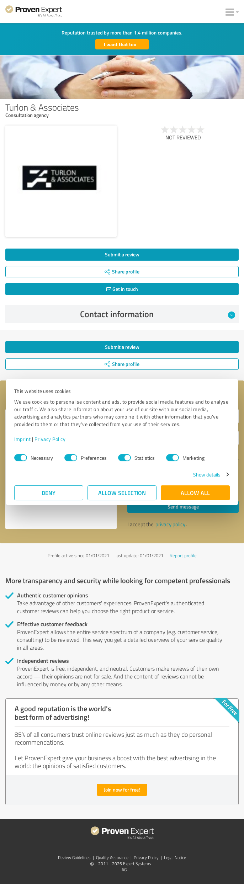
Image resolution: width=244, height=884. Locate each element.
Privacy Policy (50, 439)
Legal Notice (175, 857)
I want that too (120, 44)
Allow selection (122, 493)
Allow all (195, 493)
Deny (49, 493)
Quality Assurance (112, 857)
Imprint (22, 439)
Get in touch (122, 289)
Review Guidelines (74, 857)
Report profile (183, 555)
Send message (183, 506)
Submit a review (122, 254)
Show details (207, 474)
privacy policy (170, 524)
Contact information (157, 314)
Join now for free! (122, 789)
